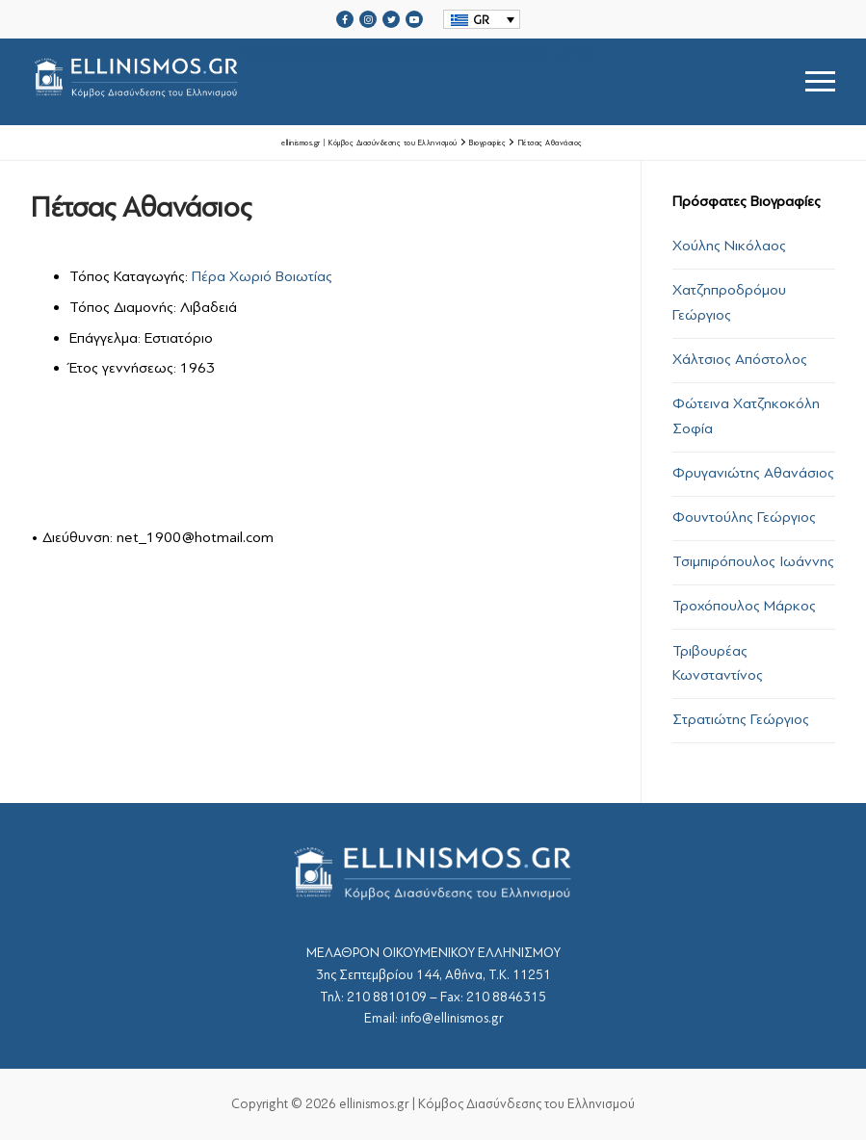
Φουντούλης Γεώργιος (744, 517)
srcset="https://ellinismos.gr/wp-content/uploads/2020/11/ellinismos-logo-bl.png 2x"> (316, 81)
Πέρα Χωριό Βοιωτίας (262, 276)
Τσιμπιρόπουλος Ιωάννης (753, 561)
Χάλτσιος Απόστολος (739, 359)
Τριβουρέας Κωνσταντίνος (717, 663)
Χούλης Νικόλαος (729, 245)
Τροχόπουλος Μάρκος (744, 605)
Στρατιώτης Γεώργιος (740, 719)
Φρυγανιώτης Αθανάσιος (753, 472)
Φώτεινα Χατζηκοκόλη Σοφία (746, 416)
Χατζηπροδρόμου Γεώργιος (729, 302)
